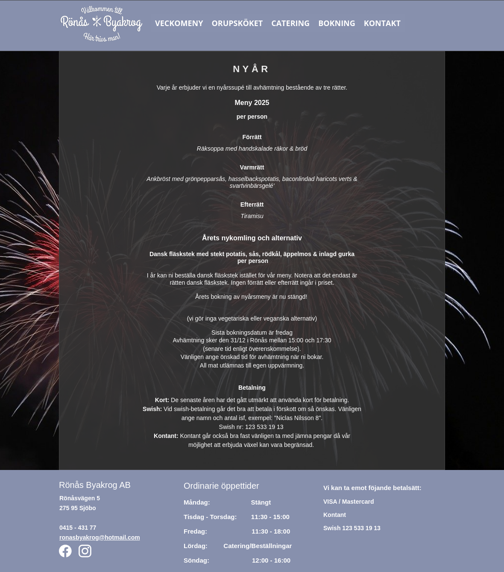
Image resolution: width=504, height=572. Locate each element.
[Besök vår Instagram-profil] (85, 551)
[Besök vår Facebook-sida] (65, 551)
